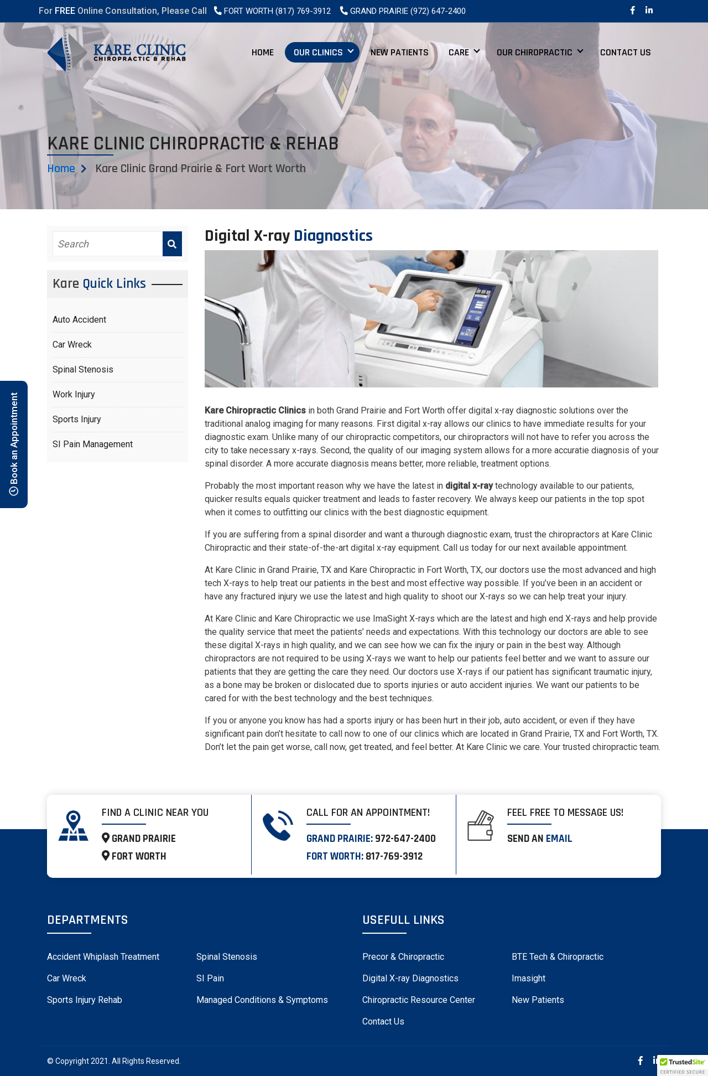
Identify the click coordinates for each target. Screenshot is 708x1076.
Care (459, 52)
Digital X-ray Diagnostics (410, 978)
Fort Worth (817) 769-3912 (272, 11)
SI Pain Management (93, 444)
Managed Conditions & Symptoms (262, 1000)
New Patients (400, 52)
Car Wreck (72, 344)
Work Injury (74, 394)
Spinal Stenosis (83, 369)
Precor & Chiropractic (403, 956)
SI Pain (210, 978)
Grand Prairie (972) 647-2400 (402, 11)
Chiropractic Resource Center (418, 1000)
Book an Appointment (13, 444)
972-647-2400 (405, 839)
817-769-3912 (394, 856)
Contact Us (625, 52)
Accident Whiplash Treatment (103, 956)
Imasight (528, 978)
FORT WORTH (134, 856)
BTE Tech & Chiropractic (557, 956)
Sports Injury (77, 419)
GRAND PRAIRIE (139, 839)
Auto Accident (79, 319)
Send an (539, 839)
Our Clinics (318, 52)
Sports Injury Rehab (84, 1000)
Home (263, 52)
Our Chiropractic (534, 52)
